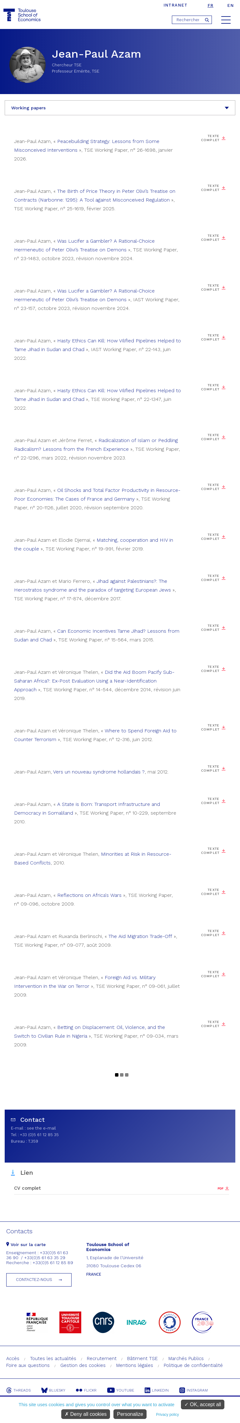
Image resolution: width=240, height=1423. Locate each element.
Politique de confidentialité (193, 1365)
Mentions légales (134, 1365)
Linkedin (157, 1390)
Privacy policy (167, 1414)
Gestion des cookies (83, 1365)
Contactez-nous (34, 1279)
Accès (12, 1358)
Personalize (130, 1414)
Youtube (120, 1390)
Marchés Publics (186, 1358)
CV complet (27, 1188)
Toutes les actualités (53, 1358)
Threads (18, 1390)
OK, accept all (202, 1404)
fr (210, 5)
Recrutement (102, 1358)
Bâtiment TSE (142, 1358)
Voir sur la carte (26, 1244)
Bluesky (53, 1390)
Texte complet (210, 138)
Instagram (193, 1390)
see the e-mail (41, 1128)
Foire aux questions (28, 1365)
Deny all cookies (86, 1414)
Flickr (86, 1390)
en (230, 5)
